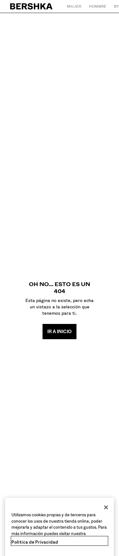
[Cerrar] (106, 511)
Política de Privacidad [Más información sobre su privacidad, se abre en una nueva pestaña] (34, 546)
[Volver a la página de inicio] (31, 6)
